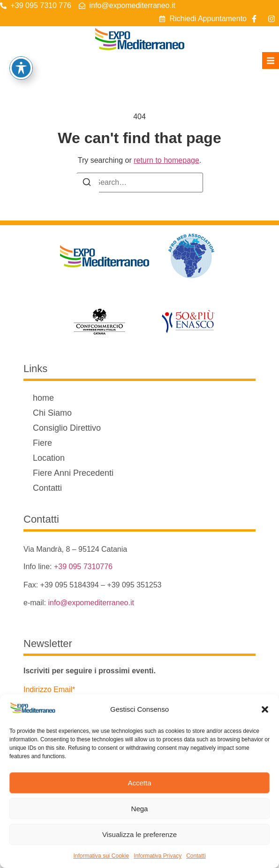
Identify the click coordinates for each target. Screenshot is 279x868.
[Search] (87, 184)
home (43, 398)
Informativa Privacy (157, 856)
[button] (265, 709)
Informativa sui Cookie (101, 856)
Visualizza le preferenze (139, 834)
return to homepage (166, 160)
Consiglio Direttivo (67, 428)
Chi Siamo (52, 413)
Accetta (139, 783)
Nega (139, 809)
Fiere (42, 443)
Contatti (195, 856)
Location (49, 458)
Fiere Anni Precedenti (73, 473)
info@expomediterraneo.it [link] (91, 603)
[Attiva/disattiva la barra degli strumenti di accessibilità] (21, 68)
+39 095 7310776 (83, 567)
